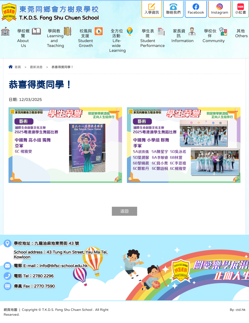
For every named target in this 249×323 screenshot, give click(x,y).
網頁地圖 (10, 309)
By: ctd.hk (237, 309)
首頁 (18, 67)
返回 (124, 211)
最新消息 (36, 67)
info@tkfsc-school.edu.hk (64, 266)
